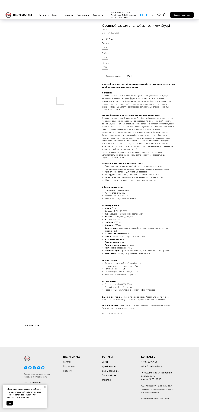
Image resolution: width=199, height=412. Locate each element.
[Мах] (141, 4)
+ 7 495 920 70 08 (122, 2)
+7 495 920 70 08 (149, 361)
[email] (38, 367)
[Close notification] (45, 387)
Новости (68, 4)
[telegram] (25, 367)
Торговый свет (110, 375)
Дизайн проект (110, 366)
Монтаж (106, 379)
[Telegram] (146, 4)
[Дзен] (42, 367)
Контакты (98, 4)
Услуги (55, 4)
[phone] (34, 367)
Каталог (43, 4)
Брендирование (110, 370)
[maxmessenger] (30, 367)
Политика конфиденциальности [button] (155, 398)
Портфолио (83, 4)
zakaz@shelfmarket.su (126, 4)
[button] (153, 4)
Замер (105, 361)
